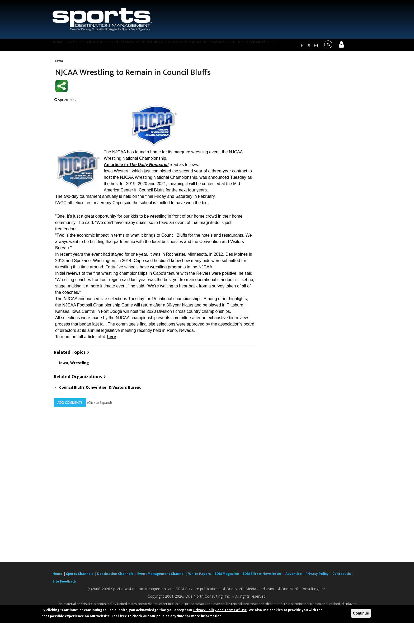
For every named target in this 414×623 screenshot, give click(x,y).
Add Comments (70, 406)
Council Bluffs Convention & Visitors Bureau (100, 390)
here (111, 340)
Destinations (104, 46)
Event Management (141, 46)
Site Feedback (64, 584)
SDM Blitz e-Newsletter (254, 46)
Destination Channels (115, 577)
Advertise (293, 577)
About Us (290, 46)
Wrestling (79, 366)
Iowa (59, 64)
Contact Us (342, 577)
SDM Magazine (214, 46)
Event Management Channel (161, 577)
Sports (78, 46)
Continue (361, 613)
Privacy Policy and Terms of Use (220, 610)
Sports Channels (79, 577)
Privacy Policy (317, 577)
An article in (136, 168)
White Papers (199, 577)
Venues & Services (179, 46)
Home (60, 46)
